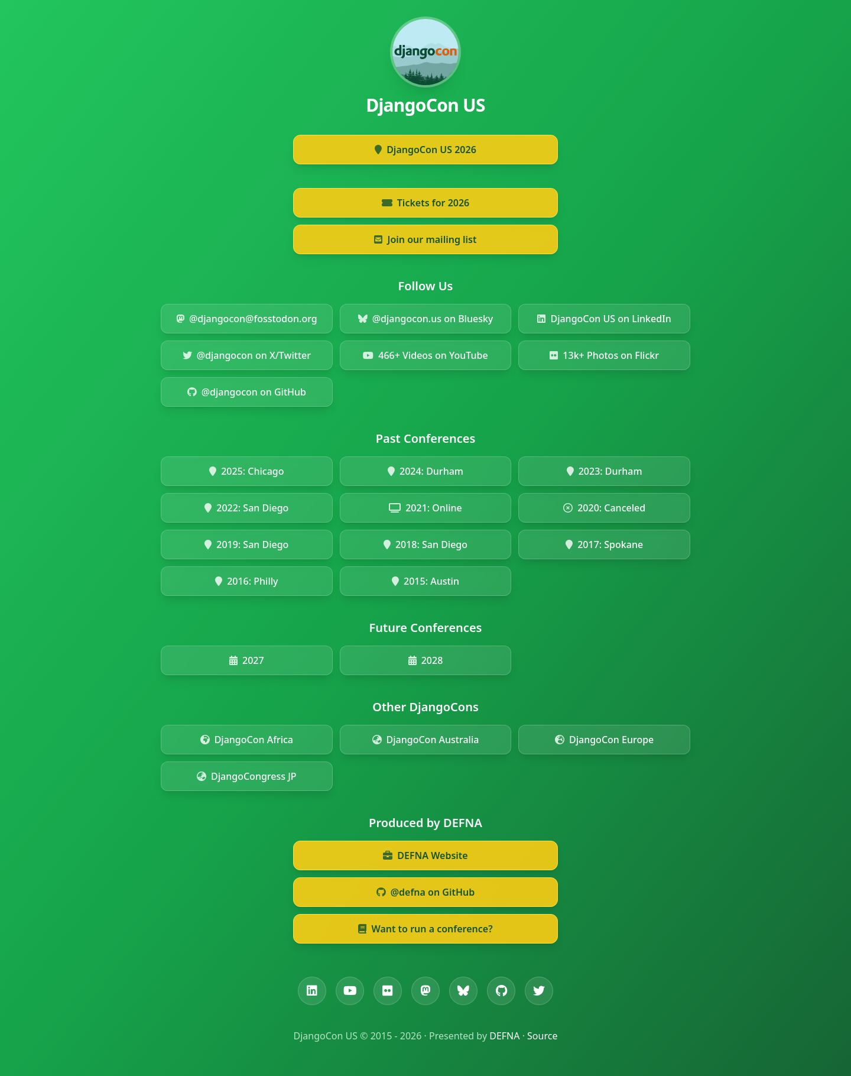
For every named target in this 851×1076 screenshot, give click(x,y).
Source (542, 1035)
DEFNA (504, 1035)
